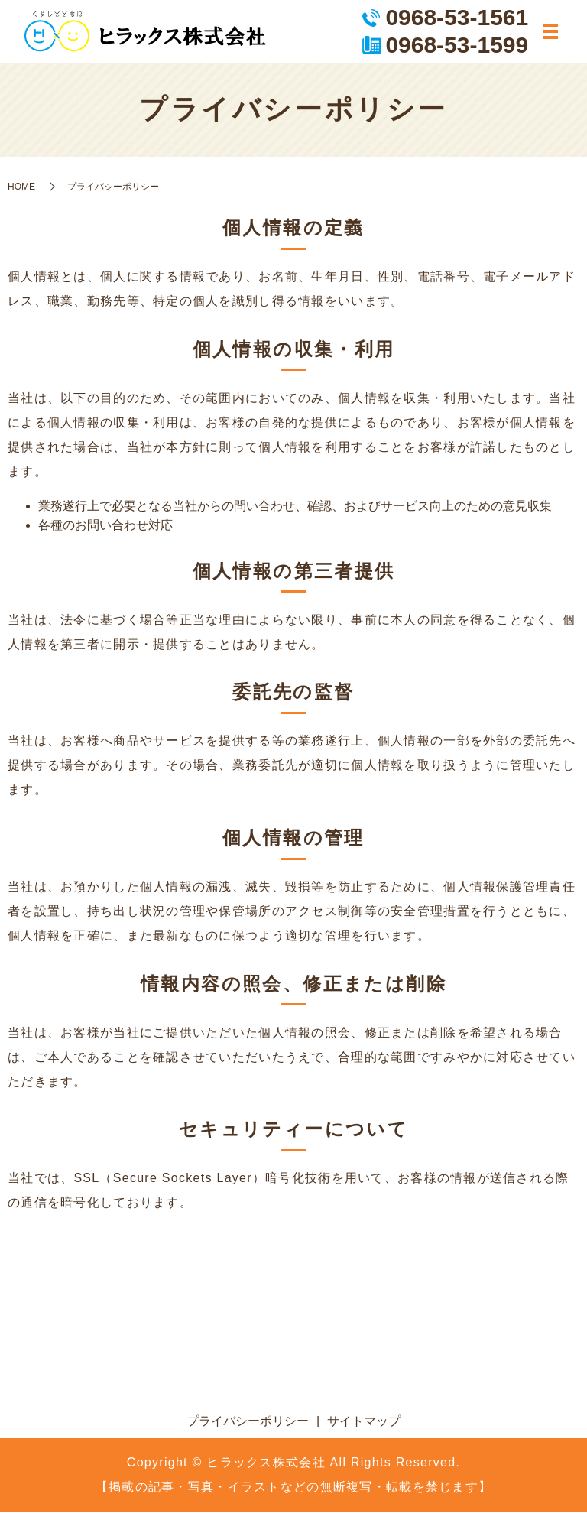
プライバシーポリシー (247, 1429)
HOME (21, 194)
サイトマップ (364, 1429)
